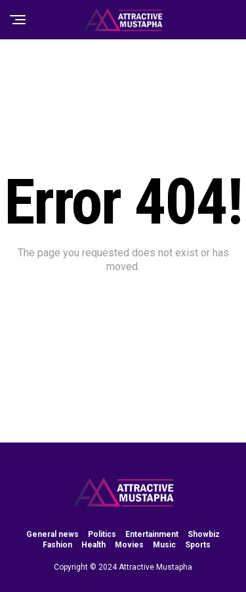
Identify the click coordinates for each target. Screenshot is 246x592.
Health (93, 544)
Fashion (57, 544)
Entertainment (151, 534)
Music (164, 544)
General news (52, 534)
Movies (129, 544)
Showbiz (204, 534)
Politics (102, 534)
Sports (198, 544)
